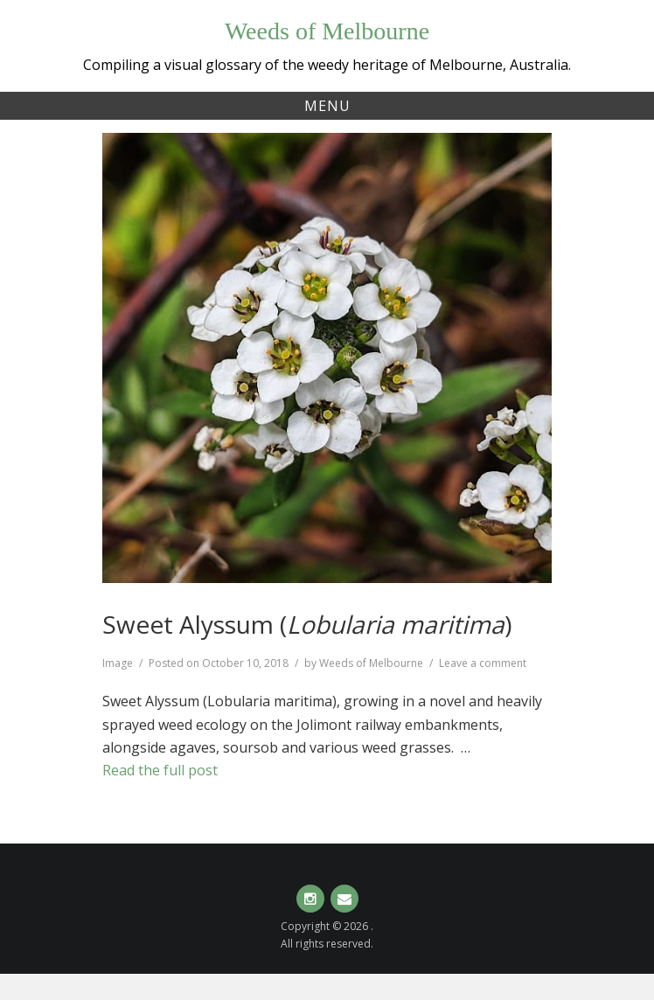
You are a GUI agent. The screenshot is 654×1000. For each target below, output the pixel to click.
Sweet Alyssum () (306, 624)
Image (117, 663)
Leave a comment (482, 663)
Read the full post (160, 770)
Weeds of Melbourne (327, 31)
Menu (327, 105)
